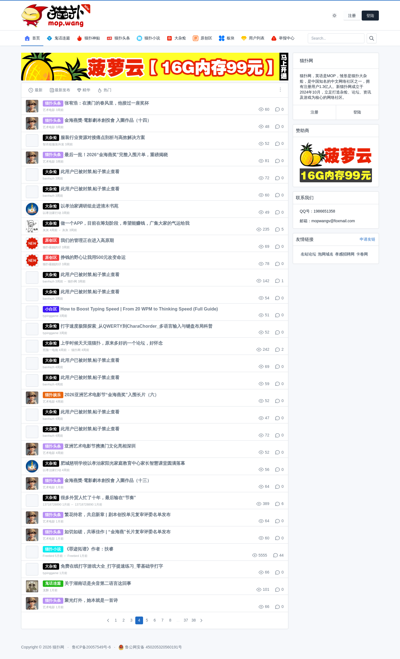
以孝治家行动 (52, 212)
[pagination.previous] (108, 620)
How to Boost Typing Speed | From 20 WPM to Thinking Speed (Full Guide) (139, 309)
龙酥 (46, 590)
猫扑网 (72, 281)
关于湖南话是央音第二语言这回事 (97, 583)
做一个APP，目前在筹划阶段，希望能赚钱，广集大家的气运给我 (125, 223)
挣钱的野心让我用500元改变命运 (93, 257)
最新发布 (59, 90)
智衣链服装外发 (53, 144)
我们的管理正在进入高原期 (87, 240)
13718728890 (52, 504)
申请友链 (367, 239)
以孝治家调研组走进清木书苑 (89, 206)
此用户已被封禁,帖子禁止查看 (90, 171)
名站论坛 (308, 254)
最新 (35, 90)
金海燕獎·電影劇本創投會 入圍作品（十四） (107, 120)
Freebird (48, 555)
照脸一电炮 (50, 350)
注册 (352, 15)
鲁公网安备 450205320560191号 (153, 647)
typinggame (51, 315)
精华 (83, 90)
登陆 (370, 15)
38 (193, 620)
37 (186, 620)
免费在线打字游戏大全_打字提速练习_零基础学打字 (112, 566)
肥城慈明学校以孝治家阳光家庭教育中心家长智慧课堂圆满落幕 (123, 463)
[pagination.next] (201, 620)
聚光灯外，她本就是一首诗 (91, 600)
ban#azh (48, 178)
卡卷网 (362, 254)
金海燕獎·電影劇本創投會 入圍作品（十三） (107, 480)
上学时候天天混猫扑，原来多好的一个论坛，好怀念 (112, 343)
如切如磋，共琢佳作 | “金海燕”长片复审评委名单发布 (117, 531)
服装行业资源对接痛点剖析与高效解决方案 (103, 137)
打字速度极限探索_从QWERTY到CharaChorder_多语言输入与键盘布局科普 (137, 326)
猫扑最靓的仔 (52, 247)
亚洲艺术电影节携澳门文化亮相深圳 (100, 446)
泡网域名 (325, 254)
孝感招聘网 (344, 254)
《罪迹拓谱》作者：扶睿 (88, 549)
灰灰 (46, 230)
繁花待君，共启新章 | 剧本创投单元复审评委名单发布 (117, 514)
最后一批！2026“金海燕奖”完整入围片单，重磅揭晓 (116, 154)
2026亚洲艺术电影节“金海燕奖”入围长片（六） (111, 394)
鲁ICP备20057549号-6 (91, 647)
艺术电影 (49, 110)
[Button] (372, 38)
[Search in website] (336, 38)
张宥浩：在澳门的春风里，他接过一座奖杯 (106, 103)
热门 (104, 90)
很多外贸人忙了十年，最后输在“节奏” (98, 497)
